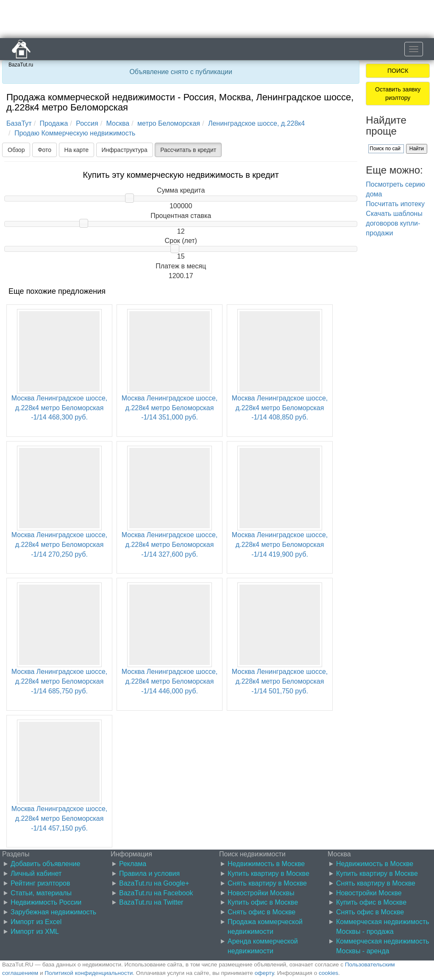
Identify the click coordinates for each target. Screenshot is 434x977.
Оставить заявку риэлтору (397, 93)
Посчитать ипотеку (395, 203)
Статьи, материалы (41, 893)
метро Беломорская (168, 123)
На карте (76, 149)
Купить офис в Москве (263, 902)
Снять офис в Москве (261, 912)
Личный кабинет (36, 873)
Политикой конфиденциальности (89, 973)
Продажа (54, 123)
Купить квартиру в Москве (268, 873)
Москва (118, 123)
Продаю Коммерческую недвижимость (75, 133)
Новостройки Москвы (261, 893)
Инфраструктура (124, 149)
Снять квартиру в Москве (267, 883)
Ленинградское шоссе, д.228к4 (256, 123)
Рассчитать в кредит (188, 149)
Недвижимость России (46, 902)
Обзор (16, 149)
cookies (328, 973)
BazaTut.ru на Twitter (151, 902)
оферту (264, 973)
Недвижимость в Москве (266, 863)
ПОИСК (397, 70)
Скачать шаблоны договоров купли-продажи (394, 223)
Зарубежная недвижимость (53, 912)
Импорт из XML (35, 931)
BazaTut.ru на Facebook (156, 893)
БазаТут (19, 123)
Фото (44, 149)
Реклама (132, 863)
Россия (87, 123)
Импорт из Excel (36, 921)
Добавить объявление (45, 863)
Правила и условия (149, 873)
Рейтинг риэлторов (40, 883)
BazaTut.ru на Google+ (154, 883)
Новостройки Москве (369, 893)
